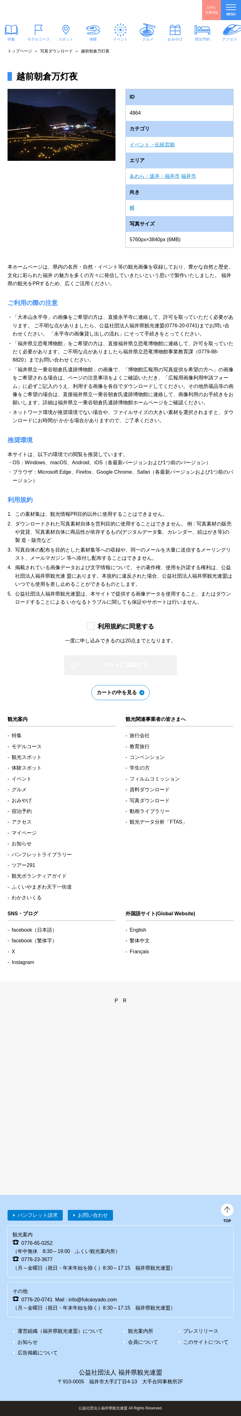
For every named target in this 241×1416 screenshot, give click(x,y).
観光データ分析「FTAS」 (158, 822)
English (138, 930)
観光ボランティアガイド (39, 876)
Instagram (23, 962)
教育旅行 (140, 746)
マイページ (24, 833)
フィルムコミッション (155, 779)
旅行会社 (140, 735)
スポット (65, 39)
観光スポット (27, 757)
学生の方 (140, 768)
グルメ (147, 39)
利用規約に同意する (126, 626)
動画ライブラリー (150, 811)
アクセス (22, 822)
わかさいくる (27, 897)
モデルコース (38, 39)
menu (231, 10)
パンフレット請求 (38, 1215)
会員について (143, 1342)
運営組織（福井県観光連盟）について (60, 1331)
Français (139, 951)
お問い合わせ (93, 1215)
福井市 (188, 176)
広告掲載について (38, 1352)
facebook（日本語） (34, 930)
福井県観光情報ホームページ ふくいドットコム (42, 10)
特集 (17, 735)
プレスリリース (200, 1331)
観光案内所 (140, 1331)
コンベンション (147, 757)
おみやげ (175, 39)
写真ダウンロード (56, 51)
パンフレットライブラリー (42, 854)
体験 (93, 39)
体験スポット (27, 768)
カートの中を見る (117, 692)
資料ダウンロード (150, 789)
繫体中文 (140, 940)
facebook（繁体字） (34, 940)
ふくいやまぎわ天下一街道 (42, 887)
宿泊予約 (202, 39)
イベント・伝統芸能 (152, 144)
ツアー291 (23, 865)
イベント (120, 39)
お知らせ (22, 843)
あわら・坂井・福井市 (155, 176)
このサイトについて (205, 1342)
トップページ (20, 51)
